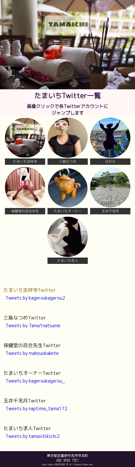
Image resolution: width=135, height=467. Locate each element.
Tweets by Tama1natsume (32, 325)
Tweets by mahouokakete (32, 353)
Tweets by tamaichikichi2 (32, 436)
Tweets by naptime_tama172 (36, 408)
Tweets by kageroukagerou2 (35, 298)
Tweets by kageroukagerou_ (35, 381)
